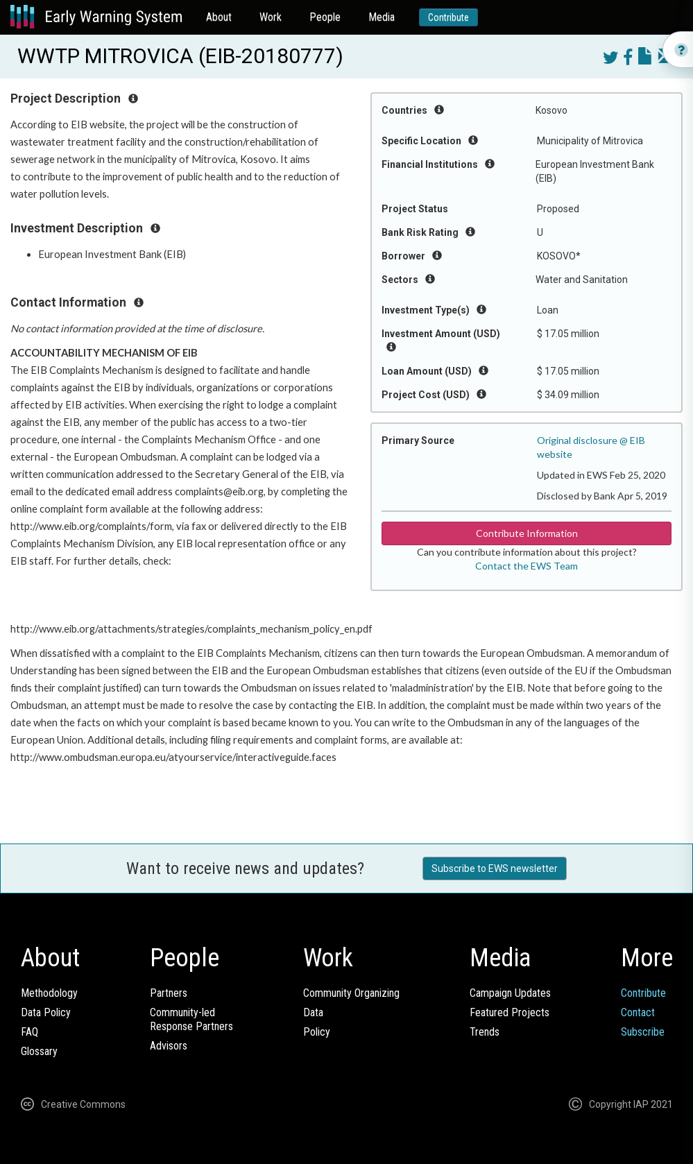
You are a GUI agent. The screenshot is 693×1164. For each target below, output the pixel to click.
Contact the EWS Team (526, 566)
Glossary (39, 1051)
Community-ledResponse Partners (191, 1019)
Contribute (448, 17)
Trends (484, 1031)
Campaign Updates (510, 993)
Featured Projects (509, 1012)
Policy (316, 1031)
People (325, 17)
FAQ (29, 1031)
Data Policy (46, 1012)
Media (381, 17)
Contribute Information (527, 533)
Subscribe (643, 1031)
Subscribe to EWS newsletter (494, 868)
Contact (638, 1012)
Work (270, 17)
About (219, 17)
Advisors (168, 1045)
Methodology (49, 993)
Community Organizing (351, 993)
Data (313, 1012)
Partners (168, 993)
